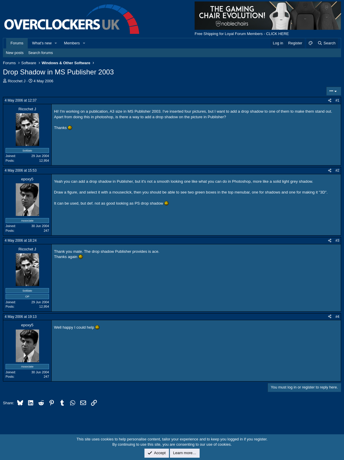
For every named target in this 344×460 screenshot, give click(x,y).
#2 (337, 170)
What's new (42, 43)
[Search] (326, 43)
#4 (337, 317)
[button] (56, 43)
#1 (337, 100)
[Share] (329, 100)
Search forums (40, 52)
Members (72, 43)
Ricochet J (17, 81)
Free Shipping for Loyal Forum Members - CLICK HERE (242, 34)
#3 (337, 240)
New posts (15, 52)
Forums (17, 43)
